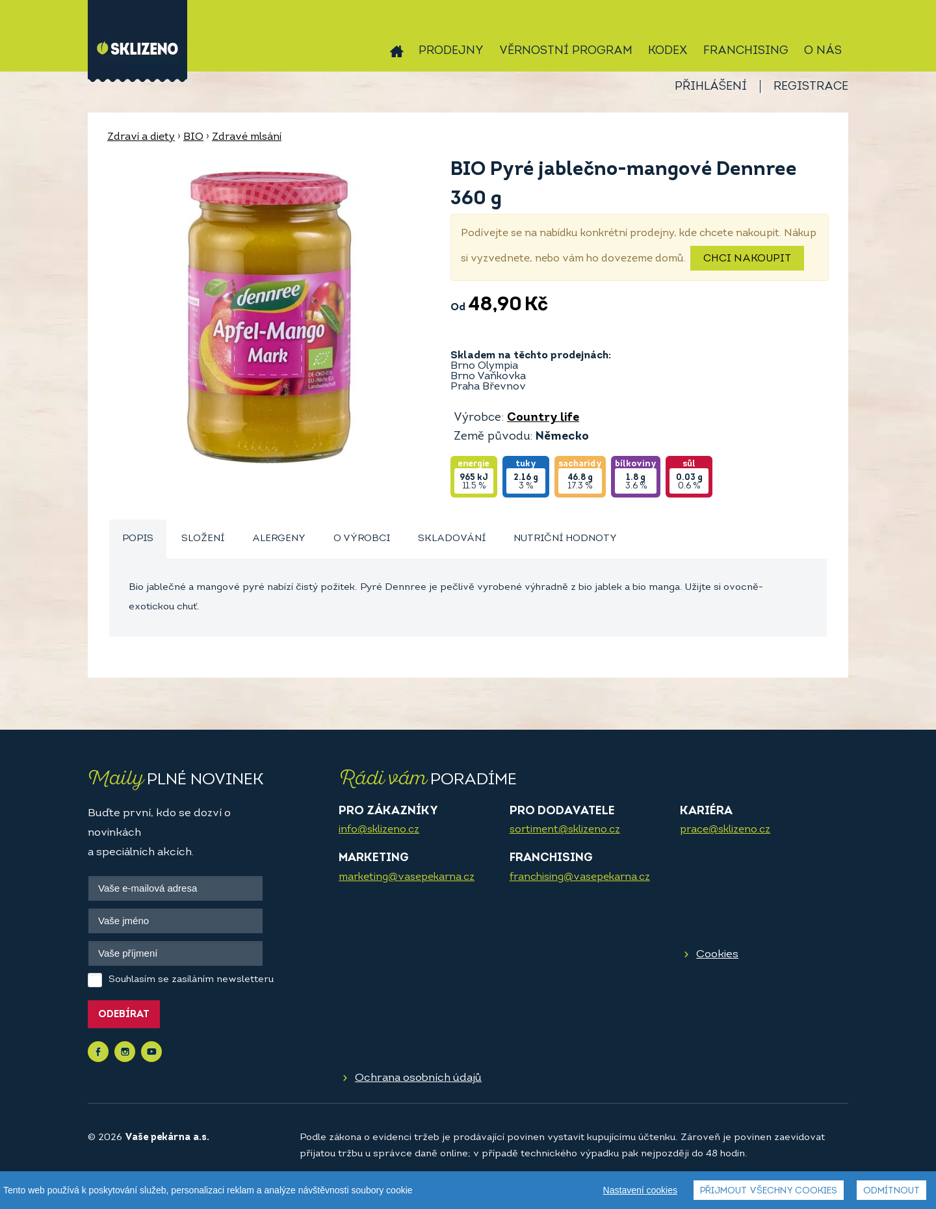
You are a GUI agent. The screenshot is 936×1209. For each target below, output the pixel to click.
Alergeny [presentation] (279, 539)
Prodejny (451, 51)
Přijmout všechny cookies (768, 1191)
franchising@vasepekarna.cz (580, 877)
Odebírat (124, 1015)
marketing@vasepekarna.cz (406, 877)
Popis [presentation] (137, 539)
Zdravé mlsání (246, 137)
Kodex (668, 51)
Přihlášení (711, 87)
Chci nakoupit (747, 259)
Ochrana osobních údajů (418, 1077)
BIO (193, 137)
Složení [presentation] (202, 539)
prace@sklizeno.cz (725, 830)
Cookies (717, 954)
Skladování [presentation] (452, 539)
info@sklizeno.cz (379, 830)
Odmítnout (891, 1191)
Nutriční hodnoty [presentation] (565, 539)
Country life (543, 418)
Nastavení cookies (640, 1190)
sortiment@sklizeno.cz (565, 830)
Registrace (811, 87)
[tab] (137, 539)
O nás (823, 51)
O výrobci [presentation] (361, 539)
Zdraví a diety (141, 137)
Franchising (745, 51)
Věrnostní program (565, 51)
